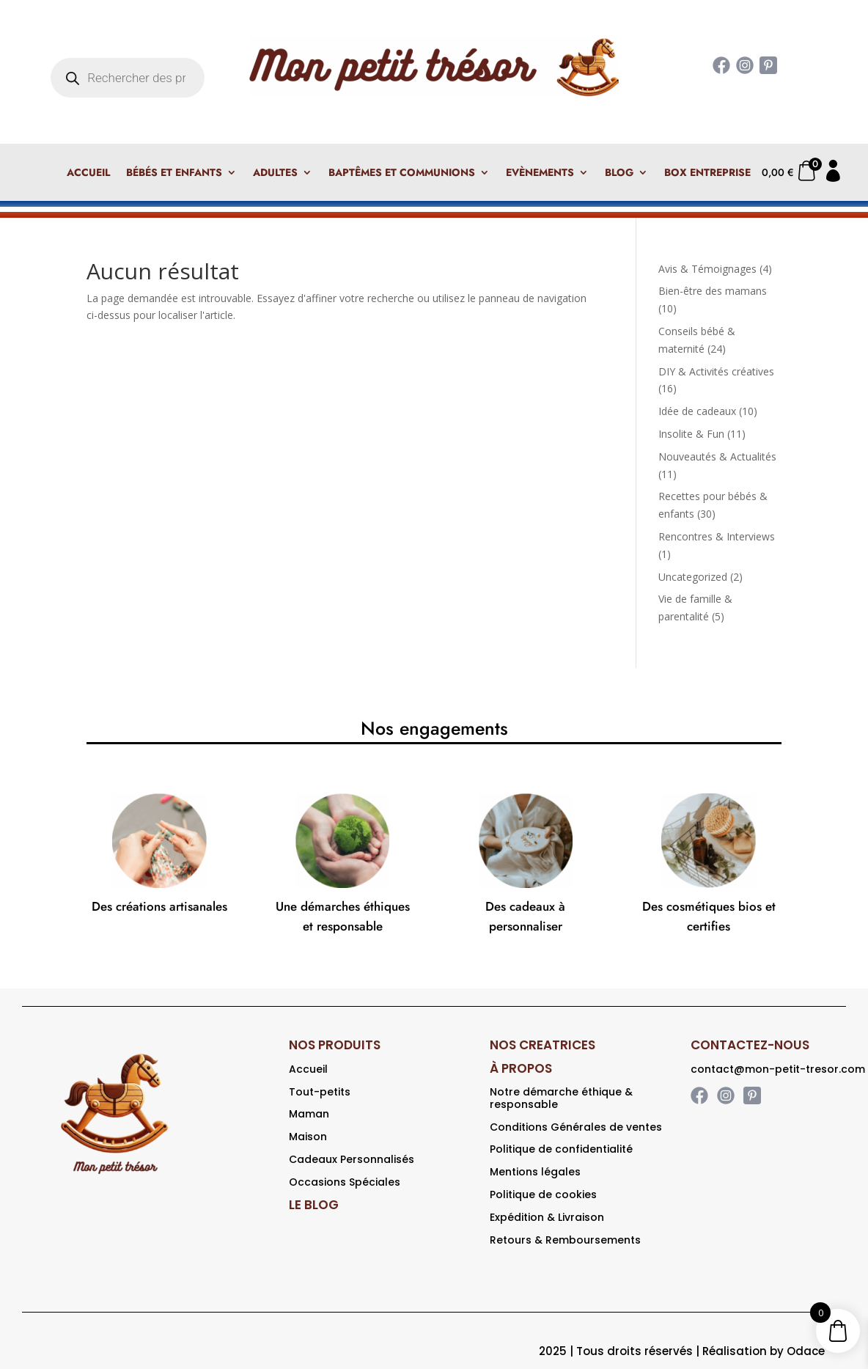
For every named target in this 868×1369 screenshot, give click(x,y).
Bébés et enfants (174, 173)
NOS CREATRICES (542, 1045)
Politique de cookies (543, 1194)
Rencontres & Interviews (716, 536)
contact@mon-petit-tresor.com (778, 1069)
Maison (308, 1136)
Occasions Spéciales (344, 1182)
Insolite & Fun (691, 434)
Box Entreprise (707, 173)
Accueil (88, 173)
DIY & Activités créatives (716, 371)
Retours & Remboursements (565, 1240)
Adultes (275, 173)
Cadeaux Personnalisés (351, 1159)
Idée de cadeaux (697, 411)
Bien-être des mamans (712, 291)
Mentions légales (535, 1171)
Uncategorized (692, 577)
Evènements (540, 173)
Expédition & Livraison (547, 1217)
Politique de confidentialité (561, 1149)
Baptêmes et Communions (401, 173)
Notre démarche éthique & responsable (561, 1098)
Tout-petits (319, 1091)
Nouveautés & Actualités (717, 456)
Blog (619, 173)
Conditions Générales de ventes (576, 1127)
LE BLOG (314, 1205)
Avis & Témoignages (707, 269)
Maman (309, 1113)
